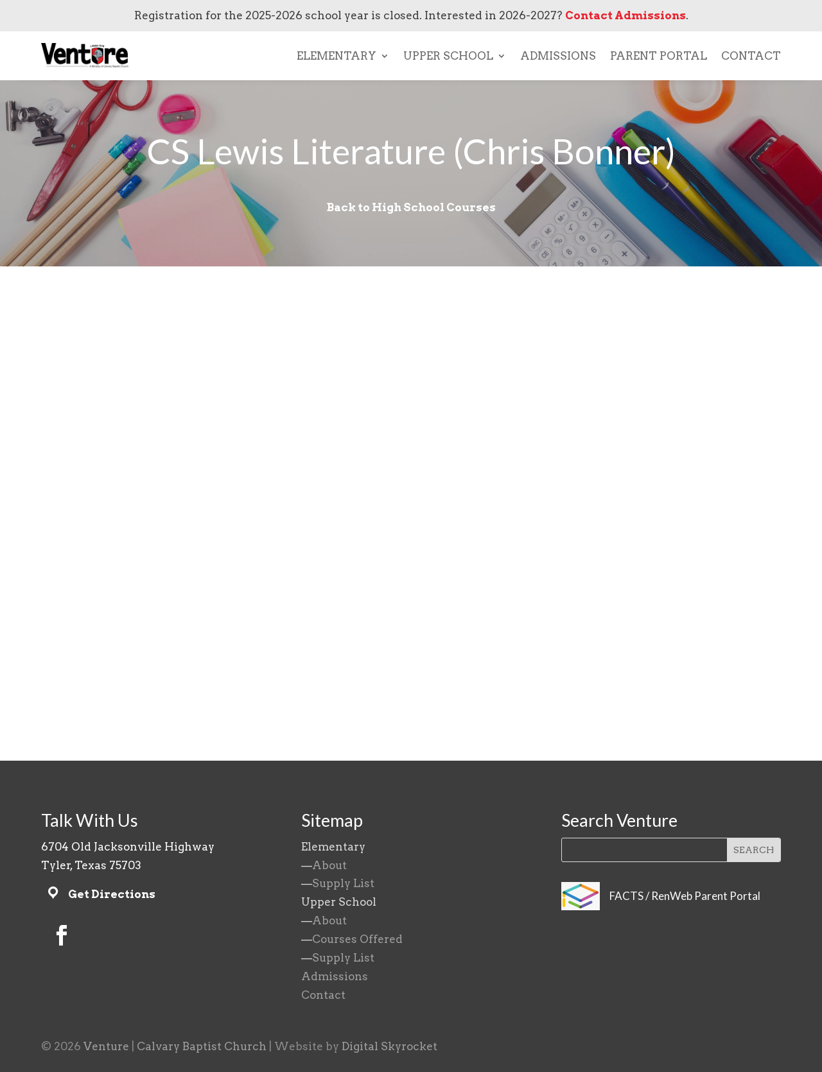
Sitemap (332, 820)
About (329, 865)
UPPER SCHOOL (448, 55)
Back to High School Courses (411, 207)
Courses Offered (357, 939)
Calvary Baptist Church (202, 1046)
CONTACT (751, 55)
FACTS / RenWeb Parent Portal (684, 896)
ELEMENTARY (336, 55)
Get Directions (111, 894)
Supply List (343, 883)
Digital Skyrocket (389, 1046)
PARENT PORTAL (658, 55)
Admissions (334, 976)
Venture (106, 1046)
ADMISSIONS (558, 55)
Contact (323, 995)
